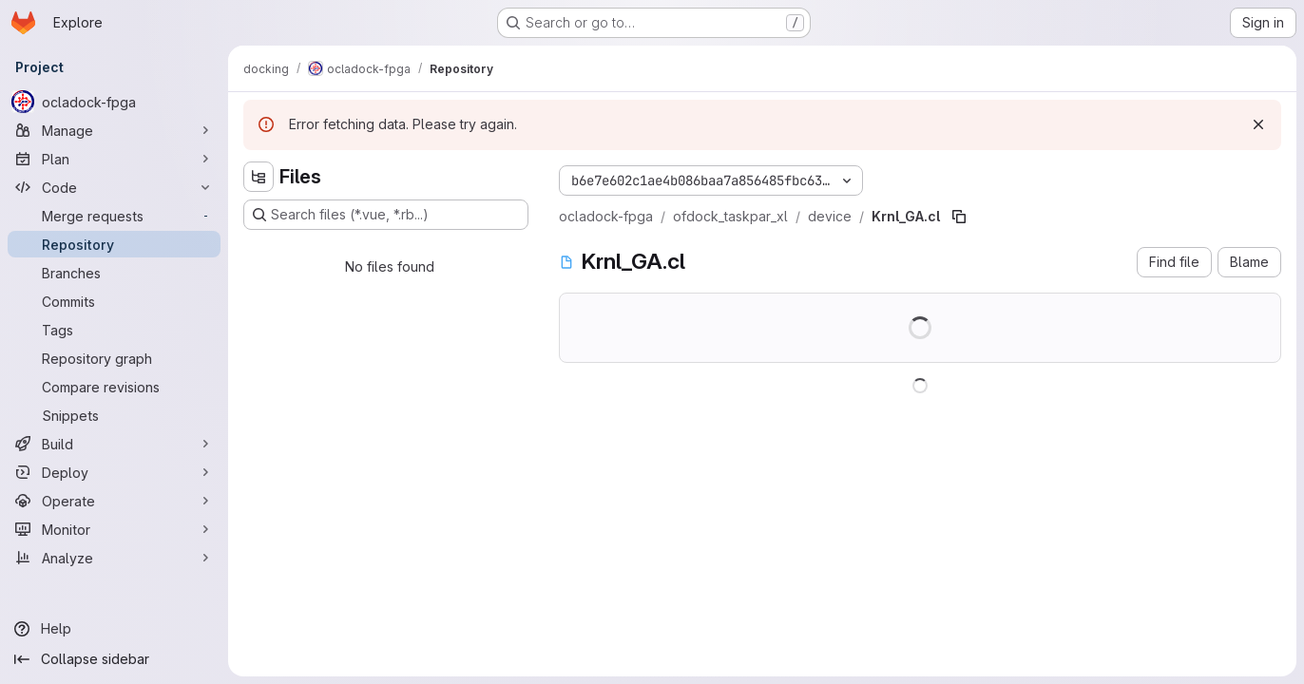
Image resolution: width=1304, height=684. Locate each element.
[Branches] (114, 272)
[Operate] (114, 500)
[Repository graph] (114, 358)
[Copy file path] (959, 216)
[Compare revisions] (114, 386)
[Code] (114, 187)
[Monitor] (114, 529)
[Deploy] (114, 472)
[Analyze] (114, 557)
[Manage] (114, 130)
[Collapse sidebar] (114, 659)
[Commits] (114, 301)
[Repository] (114, 244)
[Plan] (114, 158)
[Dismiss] (1258, 124)
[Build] (114, 443)
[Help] (114, 629)
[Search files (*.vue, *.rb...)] (385, 215)
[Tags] (114, 329)
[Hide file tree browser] (258, 177)
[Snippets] (114, 415)
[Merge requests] (114, 215)
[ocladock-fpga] (114, 101)
